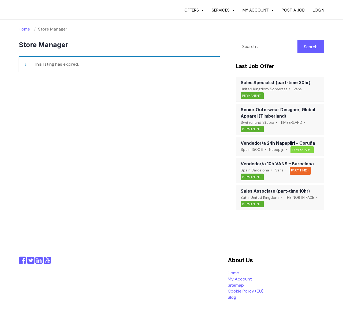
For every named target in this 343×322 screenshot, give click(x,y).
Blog (232, 297)
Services (221, 10)
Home (233, 273)
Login (318, 10)
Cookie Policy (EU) (245, 291)
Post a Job (293, 10)
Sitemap (236, 285)
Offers (191, 10)
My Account (256, 10)
